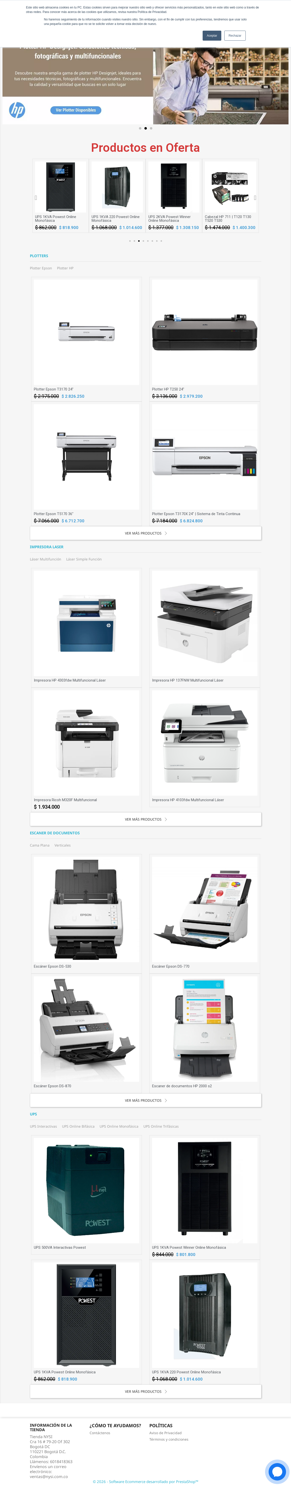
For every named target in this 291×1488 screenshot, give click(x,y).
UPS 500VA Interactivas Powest (60, 1247)
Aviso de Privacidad (165, 1432)
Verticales (63, 845)
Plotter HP (65, 268)
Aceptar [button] (212, 35)
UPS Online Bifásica (78, 1126)
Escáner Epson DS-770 (170, 966)
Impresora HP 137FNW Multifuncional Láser (188, 680)
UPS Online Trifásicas (161, 1126)
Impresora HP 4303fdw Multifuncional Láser (70, 680)
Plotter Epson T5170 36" (53, 514)
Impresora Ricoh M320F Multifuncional (65, 800)
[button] (140, 128)
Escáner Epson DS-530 (52, 966)
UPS (33, 1114)
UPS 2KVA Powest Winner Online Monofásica (226, 219)
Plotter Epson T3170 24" (53, 389)
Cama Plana (40, 845)
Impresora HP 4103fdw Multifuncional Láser (188, 800)
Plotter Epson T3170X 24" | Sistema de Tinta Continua (196, 514)
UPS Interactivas (43, 1126)
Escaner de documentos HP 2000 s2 (182, 1086)
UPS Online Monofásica (119, 1126)
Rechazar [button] (235, 35)
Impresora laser (46, 547)
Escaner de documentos (55, 833)
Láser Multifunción (45, 559)
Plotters (39, 256)
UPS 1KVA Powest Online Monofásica (112, 219)
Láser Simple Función (84, 559)
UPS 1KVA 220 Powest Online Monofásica (172, 219)
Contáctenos (100, 1432)
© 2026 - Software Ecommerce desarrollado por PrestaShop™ (145, 1481)
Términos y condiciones (168, 1439)
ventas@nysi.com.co (49, 1476)
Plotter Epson (41, 268)
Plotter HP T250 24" (168, 389)
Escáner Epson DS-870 (52, 1086)
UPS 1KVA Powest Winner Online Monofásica (56, 219)
